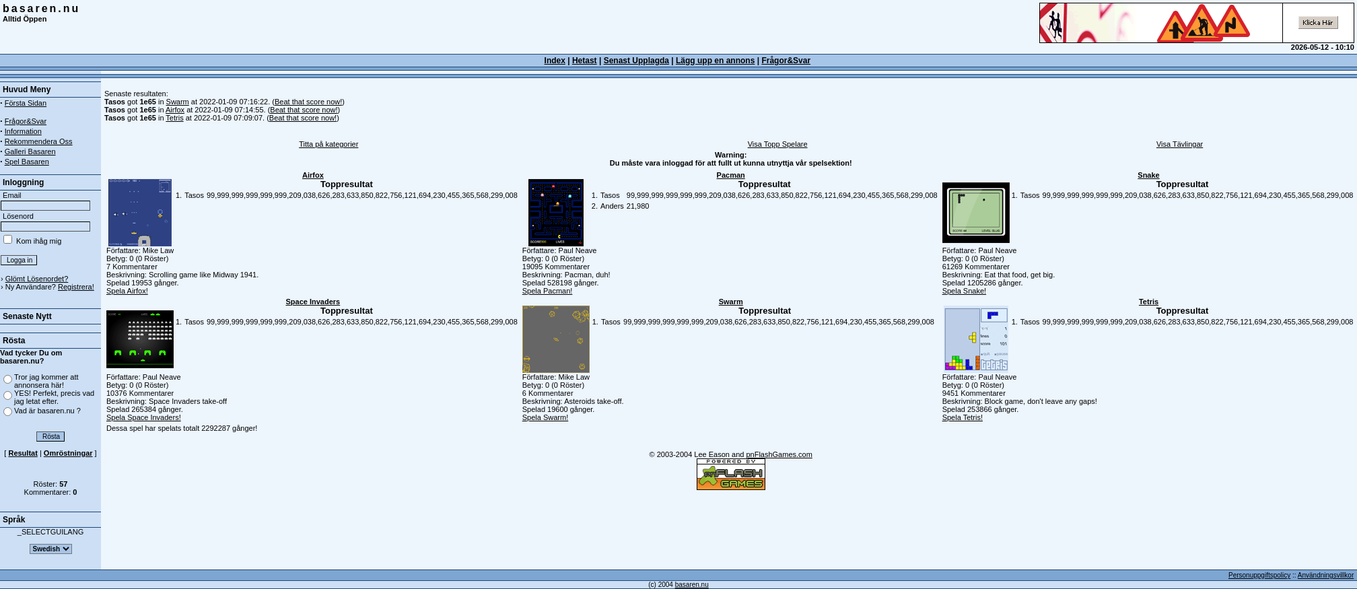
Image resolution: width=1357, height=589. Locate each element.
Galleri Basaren (30, 151)
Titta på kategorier (328, 144)
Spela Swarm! (545, 417)
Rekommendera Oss (39, 141)
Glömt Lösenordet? (37, 279)
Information (23, 131)
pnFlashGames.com (779, 454)
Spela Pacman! (547, 291)
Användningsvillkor (1326, 575)
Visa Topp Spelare (778, 144)
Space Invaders (313, 302)
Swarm (177, 102)
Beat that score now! (308, 102)
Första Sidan (25, 103)
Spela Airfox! (127, 291)
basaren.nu (41, 8)
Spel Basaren (27, 162)
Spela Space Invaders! (143, 417)
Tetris (174, 118)
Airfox (175, 110)
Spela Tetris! (962, 417)
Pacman (731, 175)
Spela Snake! (964, 291)
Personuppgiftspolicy (1259, 575)
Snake (1148, 175)
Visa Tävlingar (1179, 144)
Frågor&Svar (785, 60)
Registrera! (76, 287)
